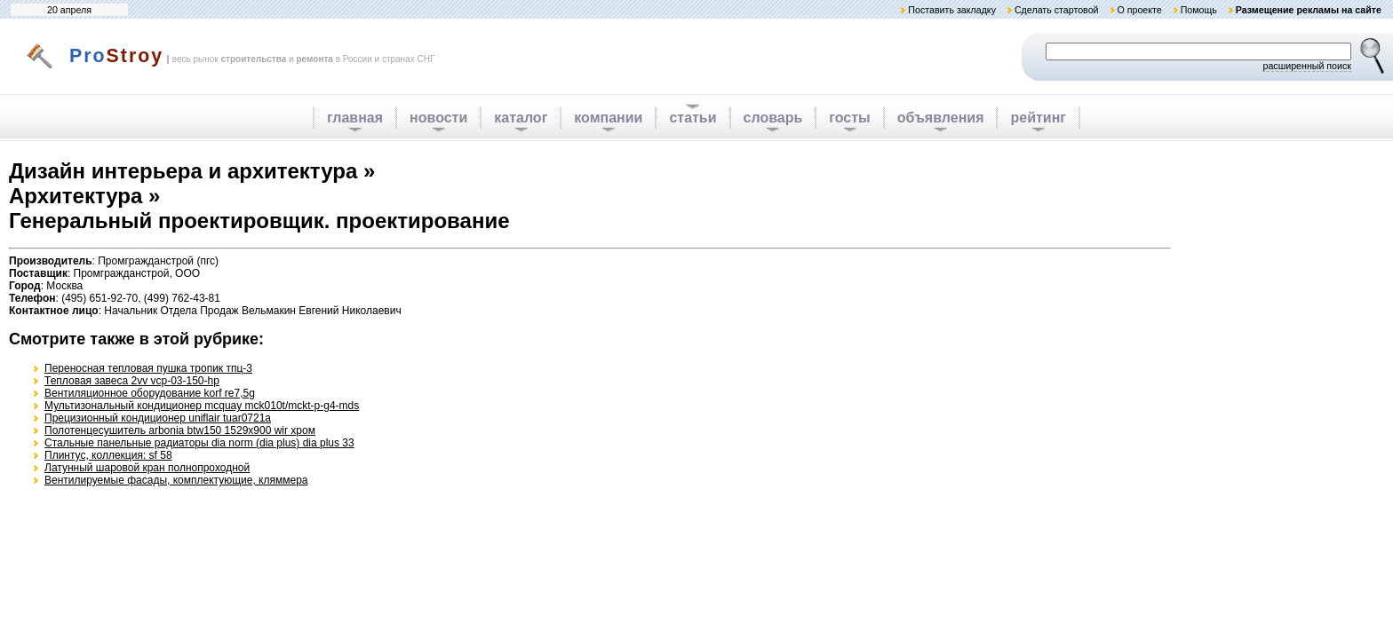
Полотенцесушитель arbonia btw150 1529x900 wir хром (179, 430)
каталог (520, 117)
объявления (940, 117)
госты (849, 117)
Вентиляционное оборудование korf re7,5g (149, 393)
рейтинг (1038, 117)
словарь (773, 117)
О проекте (1139, 9)
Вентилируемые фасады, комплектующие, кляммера (176, 480)
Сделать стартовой (1057, 9)
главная (355, 117)
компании (608, 117)
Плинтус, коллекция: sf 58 (108, 455)
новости (438, 117)
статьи (692, 117)
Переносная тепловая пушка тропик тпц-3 (148, 368)
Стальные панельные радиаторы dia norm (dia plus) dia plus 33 (199, 443)
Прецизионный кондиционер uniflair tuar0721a (157, 418)
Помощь (1199, 9)
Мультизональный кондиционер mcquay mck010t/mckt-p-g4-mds (201, 405)
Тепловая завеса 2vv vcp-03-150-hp (131, 381)
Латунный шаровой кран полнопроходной (147, 468)
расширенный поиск (1306, 65)
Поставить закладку (952, 9)
